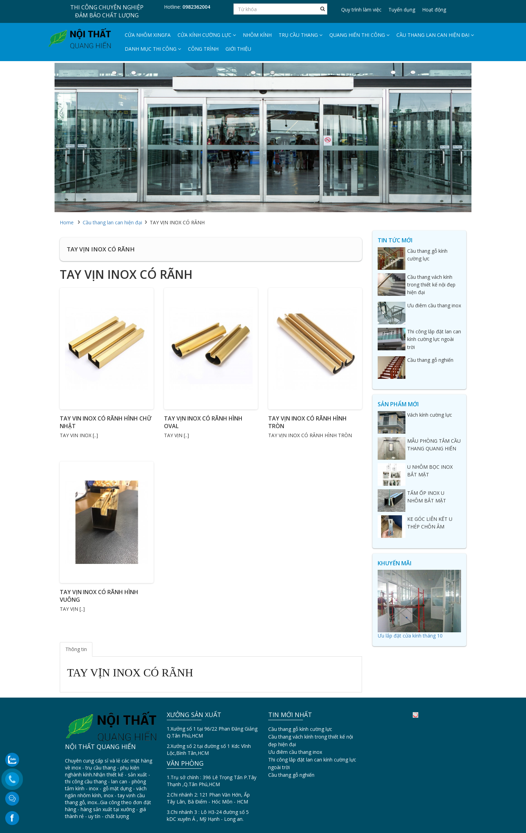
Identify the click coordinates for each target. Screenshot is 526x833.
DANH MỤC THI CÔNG (153, 48)
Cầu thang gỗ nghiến (291, 775)
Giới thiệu (238, 48)
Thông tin (76, 649)
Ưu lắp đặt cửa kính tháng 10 (410, 635)
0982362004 (196, 6)
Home (67, 222)
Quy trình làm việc (361, 9)
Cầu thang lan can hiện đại (435, 35)
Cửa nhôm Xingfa (148, 35)
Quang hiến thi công (359, 35)
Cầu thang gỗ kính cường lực (300, 729)
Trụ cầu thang (300, 35)
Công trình (203, 48)
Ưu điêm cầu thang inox (295, 752)
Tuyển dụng (401, 9)
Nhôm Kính (257, 35)
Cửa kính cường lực (207, 35)
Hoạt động (434, 9)
